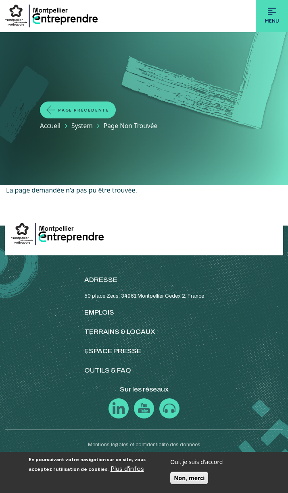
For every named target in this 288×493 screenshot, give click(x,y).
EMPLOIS (99, 312)
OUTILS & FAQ (107, 370)
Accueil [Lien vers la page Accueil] (50, 125)
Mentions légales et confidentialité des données (144, 444)
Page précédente (83, 110)
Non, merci (189, 478)
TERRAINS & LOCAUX (119, 332)
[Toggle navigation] (272, 16)
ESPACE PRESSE (112, 351)
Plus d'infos (127, 468)
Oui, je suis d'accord (196, 462)
